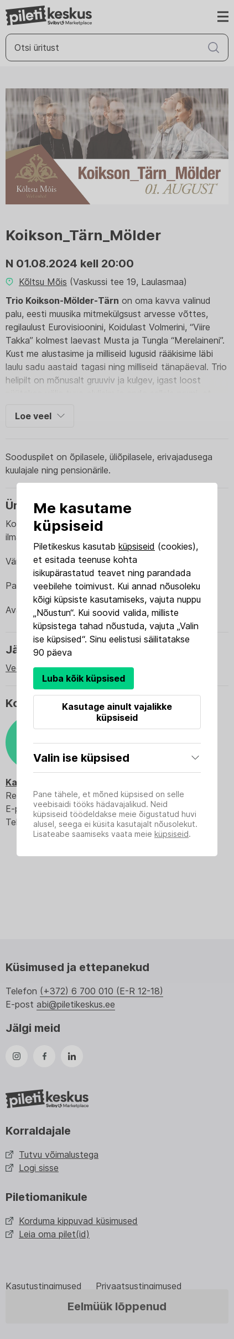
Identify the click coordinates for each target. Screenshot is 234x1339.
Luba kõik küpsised (83, 678)
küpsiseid (136, 546)
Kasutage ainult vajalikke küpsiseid (117, 712)
